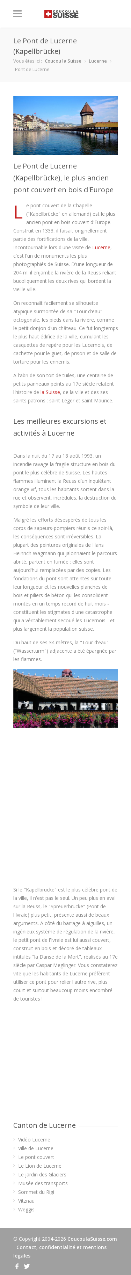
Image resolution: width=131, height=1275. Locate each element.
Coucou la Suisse (63, 61)
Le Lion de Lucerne (39, 1165)
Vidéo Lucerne (34, 1139)
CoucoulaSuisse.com (92, 1238)
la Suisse (50, 392)
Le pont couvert (36, 1157)
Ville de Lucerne (35, 1148)
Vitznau (26, 1200)
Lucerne (98, 61)
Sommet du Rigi (36, 1192)
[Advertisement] (65, 806)
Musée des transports (43, 1183)
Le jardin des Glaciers (42, 1174)
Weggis (26, 1209)
